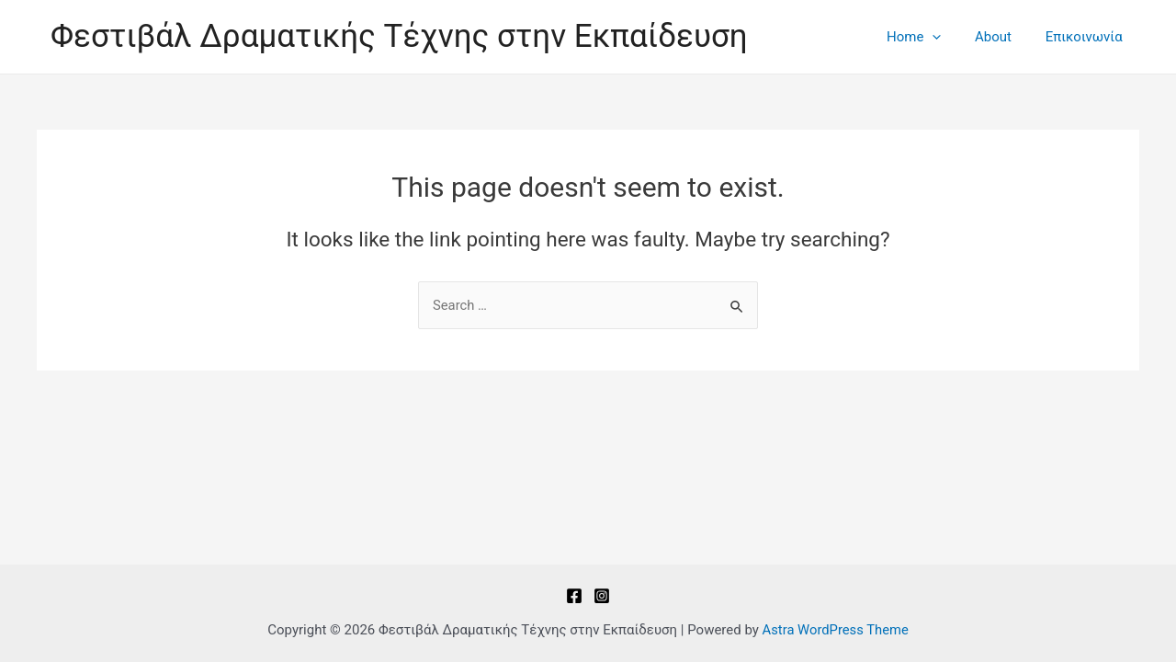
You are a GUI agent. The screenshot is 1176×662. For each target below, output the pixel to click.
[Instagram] (602, 596)
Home (929, 37)
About (1002, 37)
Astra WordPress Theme (835, 630)
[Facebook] (574, 596)
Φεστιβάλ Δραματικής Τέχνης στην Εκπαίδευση (399, 36)
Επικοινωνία (1086, 37)
